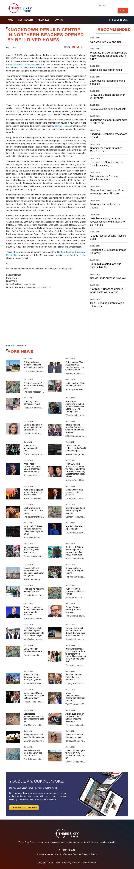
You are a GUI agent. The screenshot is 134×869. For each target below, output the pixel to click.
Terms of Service (72, 854)
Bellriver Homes (62, 126)
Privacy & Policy (89, 854)
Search (122, 11)
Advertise (48, 854)
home (10, 20)
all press (43, 20)
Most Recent (25, 20)
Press (40, 854)
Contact (60, 20)
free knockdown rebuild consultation (25, 64)
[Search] (112, 5)
